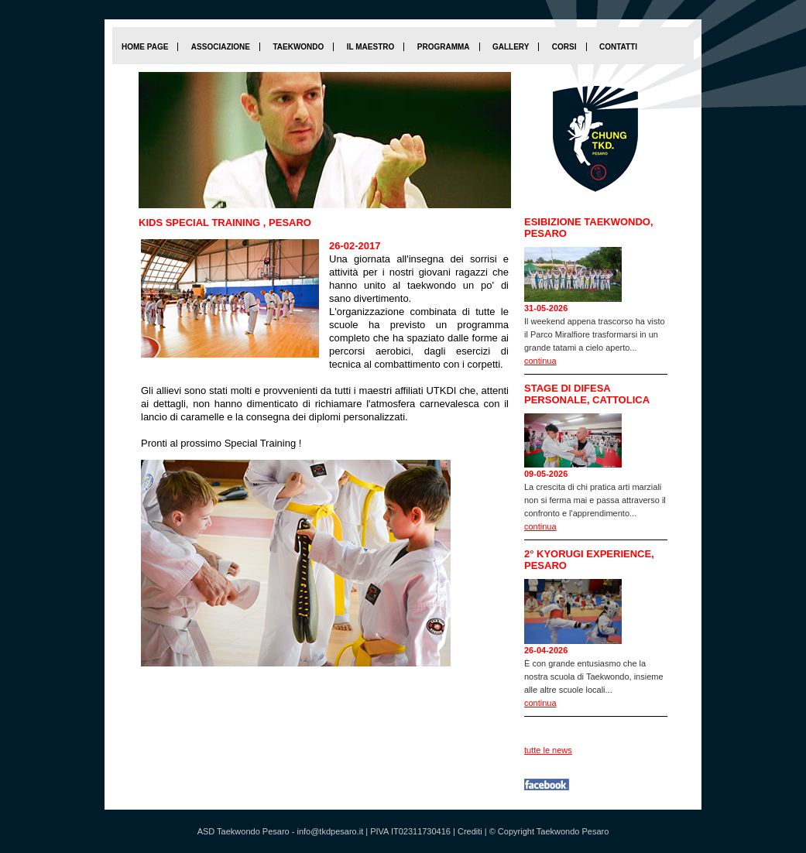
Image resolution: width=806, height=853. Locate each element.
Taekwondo (298, 47)
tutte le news (548, 750)
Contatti (618, 47)
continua (540, 360)
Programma (443, 47)
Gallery (510, 47)
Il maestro (370, 47)
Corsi (564, 47)
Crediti (470, 831)
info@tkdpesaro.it (330, 831)
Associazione (220, 47)
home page (145, 47)
